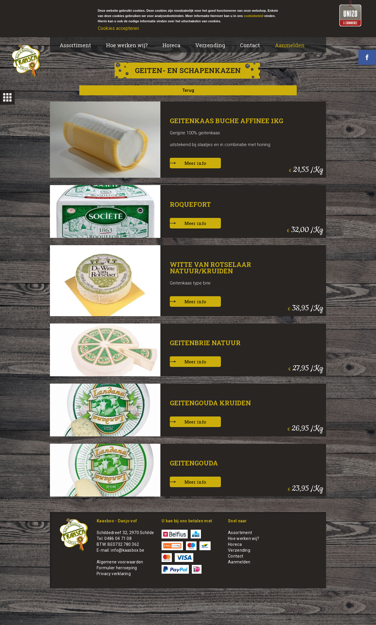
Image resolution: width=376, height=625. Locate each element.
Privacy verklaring (114, 573)
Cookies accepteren (118, 28)
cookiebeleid (253, 16)
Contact (250, 45)
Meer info (195, 163)
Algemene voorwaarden (120, 562)
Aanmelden (290, 45)
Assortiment (75, 45)
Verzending (210, 45)
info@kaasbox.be (127, 550)
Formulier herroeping (117, 567)
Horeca (171, 45)
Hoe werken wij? (126, 45)
